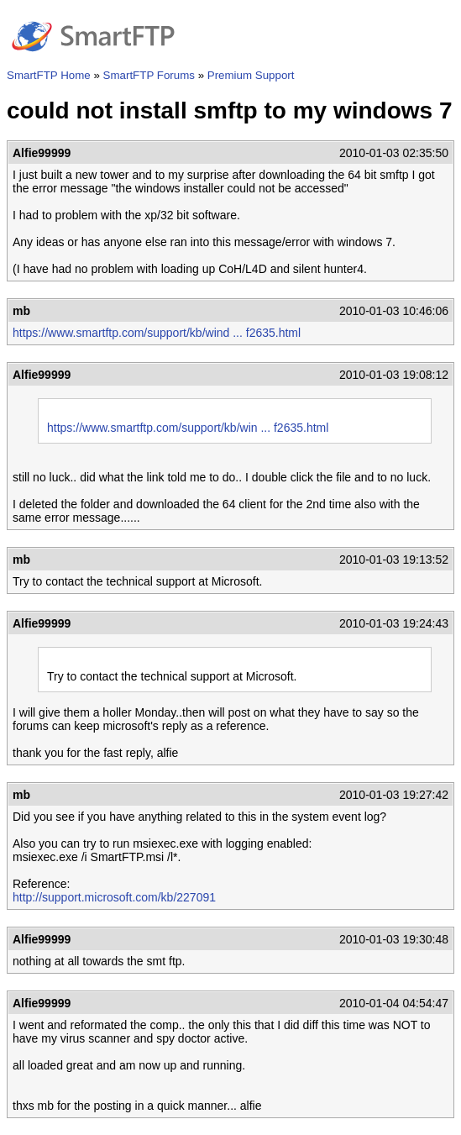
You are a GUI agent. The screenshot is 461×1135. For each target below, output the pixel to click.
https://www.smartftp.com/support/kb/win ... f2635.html (187, 427)
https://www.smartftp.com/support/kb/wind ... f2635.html (157, 332)
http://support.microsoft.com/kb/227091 (114, 897)
